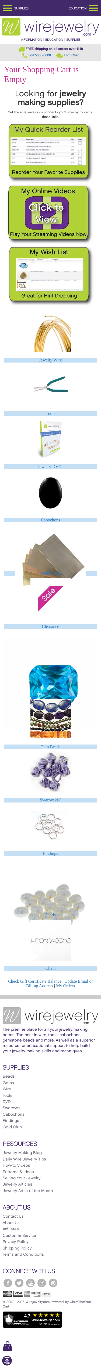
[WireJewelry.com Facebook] (8, 1283)
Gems (8, 1083)
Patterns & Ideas (18, 1172)
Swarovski (12, 1108)
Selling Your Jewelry (22, 1178)
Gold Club (12, 1127)
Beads (9, 1076)
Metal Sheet (50, 573)
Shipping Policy (17, 1248)
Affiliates (11, 1229)
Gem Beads (50, 747)
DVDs (8, 1102)
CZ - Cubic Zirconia (50, 693)
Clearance (50, 626)
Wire (7, 1089)
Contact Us (13, 1216)
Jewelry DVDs (50, 466)
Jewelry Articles (17, 1184)
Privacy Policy (16, 1242)
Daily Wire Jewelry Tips (24, 1159)
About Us (11, 1223)
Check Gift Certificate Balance (34, 981)
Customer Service (19, 1236)
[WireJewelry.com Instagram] (41, 1283)
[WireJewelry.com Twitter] (19, 1283)
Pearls (50, 915)
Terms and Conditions (23, 1255)
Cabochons (50, 520)
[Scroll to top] (7, 1364)
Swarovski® (50, 800)
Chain (50, 968)
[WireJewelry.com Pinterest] (53, 1283)
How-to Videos (16, 1165)
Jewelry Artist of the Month (28, 1191)
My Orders (65, 986)
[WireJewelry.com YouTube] (30, 1283)
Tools (50, 413)
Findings (50, 853)
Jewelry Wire (50, 360)
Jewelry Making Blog (22, 1153)
